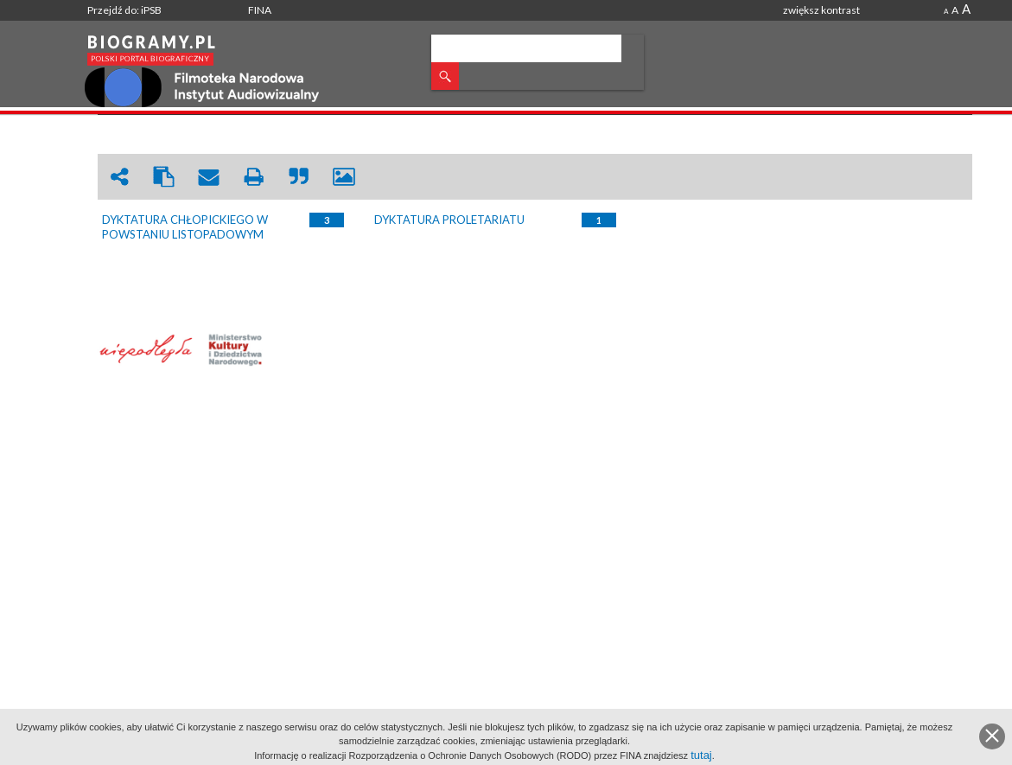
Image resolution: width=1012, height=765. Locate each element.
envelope (209, 177)
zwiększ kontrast (821, 9)
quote (299, 177)
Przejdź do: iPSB (124, 9)
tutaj (701, 755)
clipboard (164, 177)
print (254, 177)
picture (344, 177)
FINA (259, 9)
